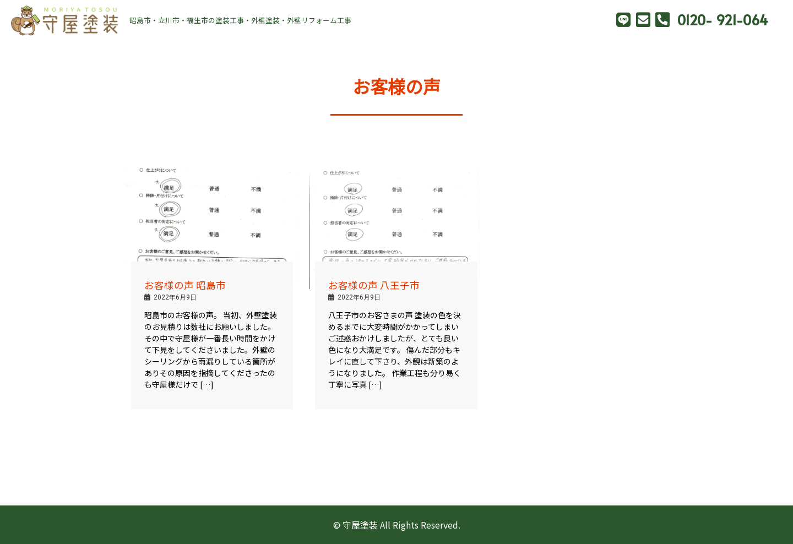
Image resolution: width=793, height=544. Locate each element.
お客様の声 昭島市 (185, 285)
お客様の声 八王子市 (374, 285)
